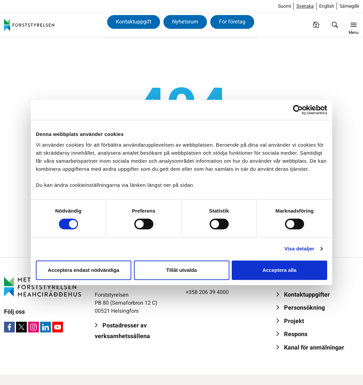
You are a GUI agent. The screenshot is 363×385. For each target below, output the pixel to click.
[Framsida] (316, 25)
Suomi (284, 6)
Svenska (305, 6)
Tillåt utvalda (181, 270)
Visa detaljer (299, 248)
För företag (232, 22)
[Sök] (334, 25)
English (326, 6)
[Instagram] (33, 327)
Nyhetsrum (185, 22)
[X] (21, 327)
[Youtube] (57, 327)
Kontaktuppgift (133, 22)
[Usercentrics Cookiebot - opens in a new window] (298, 110)
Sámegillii (349, 6)
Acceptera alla (280, 270)
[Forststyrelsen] (29, 25)
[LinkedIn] (45, 327)
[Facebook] (9, 327)
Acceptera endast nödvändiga (83, 270)
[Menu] (353, 25)
